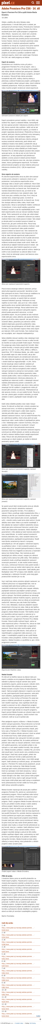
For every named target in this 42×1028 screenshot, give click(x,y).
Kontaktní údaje (19, 1023)
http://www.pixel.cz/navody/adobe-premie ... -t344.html (18, 950)
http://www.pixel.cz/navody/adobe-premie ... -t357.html (18, 965)
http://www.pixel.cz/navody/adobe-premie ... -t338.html (18, 943)
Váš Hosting (33, 1023)
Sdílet (38, 1016)
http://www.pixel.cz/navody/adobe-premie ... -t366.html (18, 979)
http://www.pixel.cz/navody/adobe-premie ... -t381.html (18, 986)
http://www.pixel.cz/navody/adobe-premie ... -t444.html (18, 1015)
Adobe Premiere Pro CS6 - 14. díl (21, 8)
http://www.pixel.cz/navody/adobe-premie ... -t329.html (18, 929)
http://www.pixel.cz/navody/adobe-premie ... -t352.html (18, 957)
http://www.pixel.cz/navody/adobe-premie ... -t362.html (18, 972)
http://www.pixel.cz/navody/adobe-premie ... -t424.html (18, 1000)
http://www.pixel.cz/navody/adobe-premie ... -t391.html (18, 993)
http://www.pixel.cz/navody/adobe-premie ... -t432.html (18, 1008)
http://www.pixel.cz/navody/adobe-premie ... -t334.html (18, 936)
